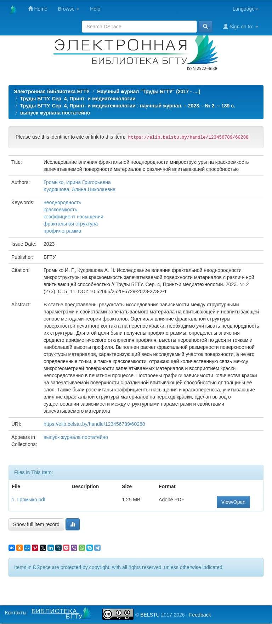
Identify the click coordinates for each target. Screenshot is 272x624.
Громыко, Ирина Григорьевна (77, 182)
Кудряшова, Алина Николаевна (79, 189)
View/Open (233, 502)
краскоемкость (60, 209)
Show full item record (36, 524)
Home (37, 9)
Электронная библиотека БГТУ (52, 91)
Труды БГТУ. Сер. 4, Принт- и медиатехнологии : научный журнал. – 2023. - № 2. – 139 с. (127, 105)
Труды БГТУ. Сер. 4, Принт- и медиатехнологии (78, 98)
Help (95, 9)
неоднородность (62, 202)
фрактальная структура (71, 224)
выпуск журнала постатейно (55, 113)
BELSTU (149, 615)
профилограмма (62, 231)
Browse (69, 9)
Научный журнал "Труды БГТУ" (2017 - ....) (148, 91)
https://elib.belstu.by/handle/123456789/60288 (94, 424)
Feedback (200, 615)
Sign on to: (240, 26)
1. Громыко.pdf (28, 499)
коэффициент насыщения (73, 216)
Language (245, 9)
